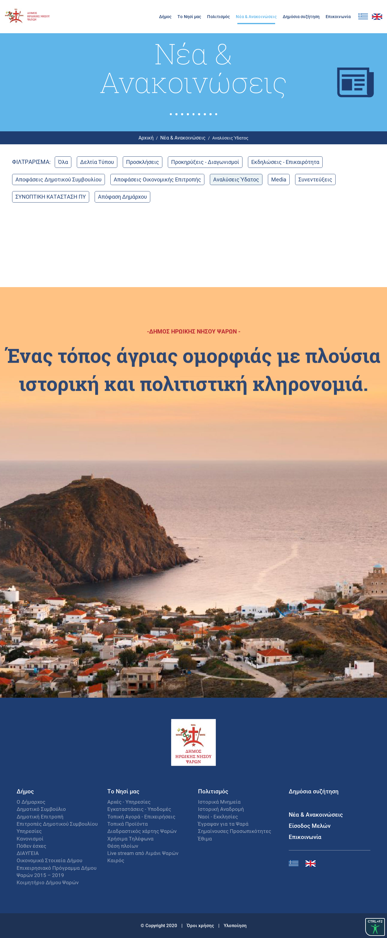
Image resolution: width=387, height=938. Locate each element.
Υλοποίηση (235, 925)
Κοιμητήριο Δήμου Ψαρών (48, 882)
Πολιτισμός (218, 16)
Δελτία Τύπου (97, 161)
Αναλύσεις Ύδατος (236, 179)
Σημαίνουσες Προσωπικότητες (234, 831)
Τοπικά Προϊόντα (127, 823)
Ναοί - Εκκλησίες (218, 816)
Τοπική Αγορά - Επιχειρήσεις (141, 816)
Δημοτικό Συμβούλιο (41, 808)
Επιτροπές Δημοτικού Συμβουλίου (57, 823)
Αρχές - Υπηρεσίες (129, 801)
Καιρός (115, 860)
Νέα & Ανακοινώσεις (256, 16)
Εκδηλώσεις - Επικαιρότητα (285, 161)
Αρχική (146, 137)
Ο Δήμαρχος (31, 801)
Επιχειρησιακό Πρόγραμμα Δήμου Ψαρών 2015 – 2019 (56, 871)
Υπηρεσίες (29, 831)
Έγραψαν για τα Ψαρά (223, 823)
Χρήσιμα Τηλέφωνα (130, 838)
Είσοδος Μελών (309, 825)
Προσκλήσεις (142, 161)
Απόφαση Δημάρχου (122, 196)
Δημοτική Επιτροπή (40, 816)
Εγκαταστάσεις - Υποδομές (139, 808)
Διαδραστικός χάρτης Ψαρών (142, 831)
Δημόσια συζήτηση (301, 16)
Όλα (63, 161)
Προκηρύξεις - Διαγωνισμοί (205, 161)
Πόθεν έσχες (31, 845)
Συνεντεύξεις (315, 179)
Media (278, 179)
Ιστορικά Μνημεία (219, 801)
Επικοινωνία (338, 16)
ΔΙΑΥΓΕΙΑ (28, 853)
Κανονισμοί (30, 838)
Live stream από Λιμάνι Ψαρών (142, 853)
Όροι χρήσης (201, 925)
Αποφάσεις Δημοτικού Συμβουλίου (58, 179)
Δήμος (165, 16)
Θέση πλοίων (122, 845)
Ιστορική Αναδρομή (221, 808)
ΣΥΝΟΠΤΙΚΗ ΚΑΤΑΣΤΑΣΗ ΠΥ (50, 196)
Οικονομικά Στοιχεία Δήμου (49, 860)
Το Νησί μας (189, 16)
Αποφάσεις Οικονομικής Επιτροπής (157, 179)
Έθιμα (205, 838)
